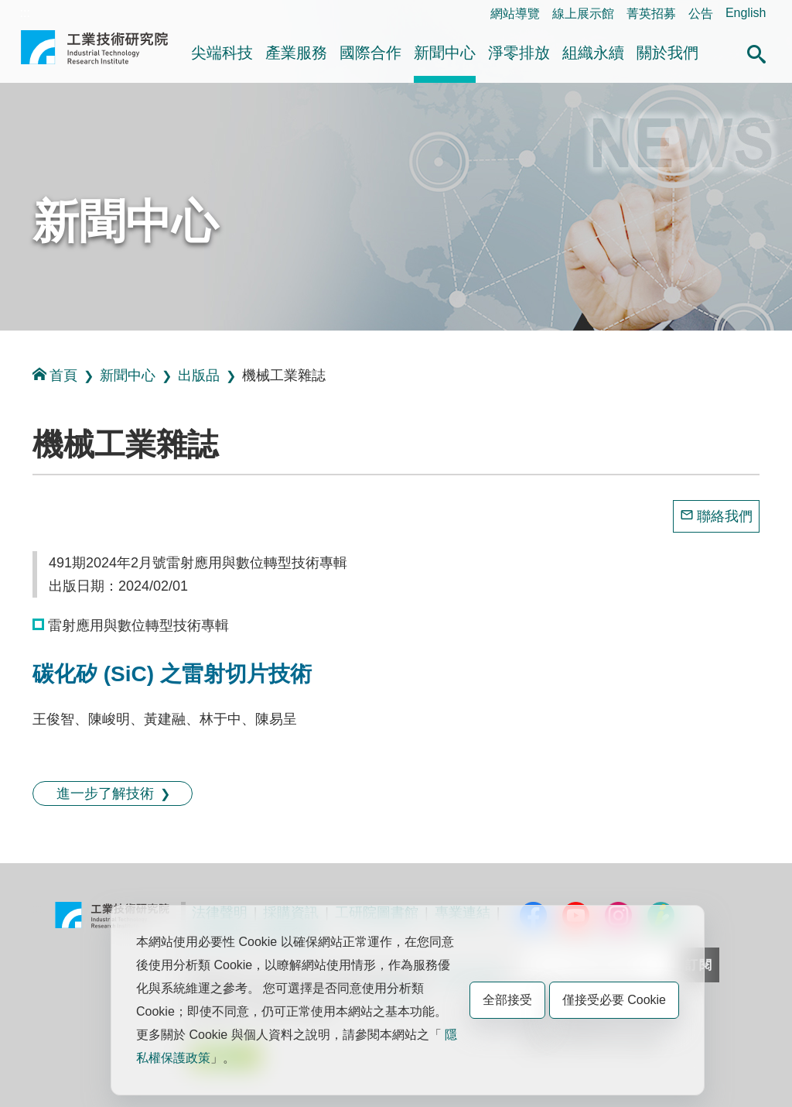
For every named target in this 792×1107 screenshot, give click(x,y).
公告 (700, 13)
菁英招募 (651, 13)
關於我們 (667, 52)
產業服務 (296, 52)
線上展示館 (583, 13)
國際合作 (370, 52)
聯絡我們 (725, 516)
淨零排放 (519, 52)
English (745, 12)
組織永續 (593, 52)
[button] (756, 51)
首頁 (54, 375)
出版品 (199, 375)
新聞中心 (445, 52)
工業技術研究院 (94, 53)
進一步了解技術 (105, 793)
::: (25, 12)
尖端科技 (222, 52)
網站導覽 (515, 13)
